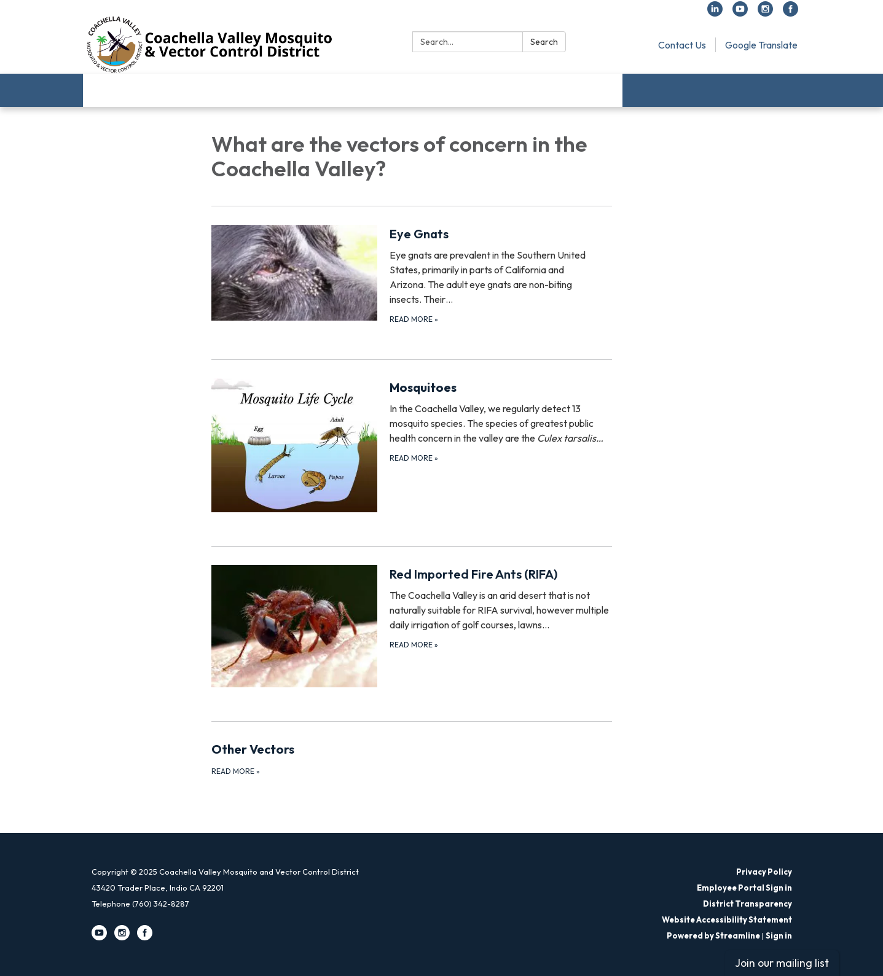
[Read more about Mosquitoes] (412, 445)
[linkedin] (715, 13)
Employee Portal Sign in (744, 887)
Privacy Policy (764, 871)
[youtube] (740, 13)
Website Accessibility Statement (727, 919)
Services (361, 90)
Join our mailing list (782, 963)
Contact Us (682, 45)
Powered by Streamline (713, 935)
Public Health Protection (264, 90)
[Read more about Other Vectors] (412, 758)
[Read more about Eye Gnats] (412, 275)
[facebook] (790, 13)
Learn (172, 90)
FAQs (415, 90)
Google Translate (761, 45)
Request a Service (490, 90)
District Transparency (747, 903)
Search (544, 41)
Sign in (779, 935)
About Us (115, 90)
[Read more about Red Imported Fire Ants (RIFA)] (412, 626)
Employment (582, 90)
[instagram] (765, 13)
